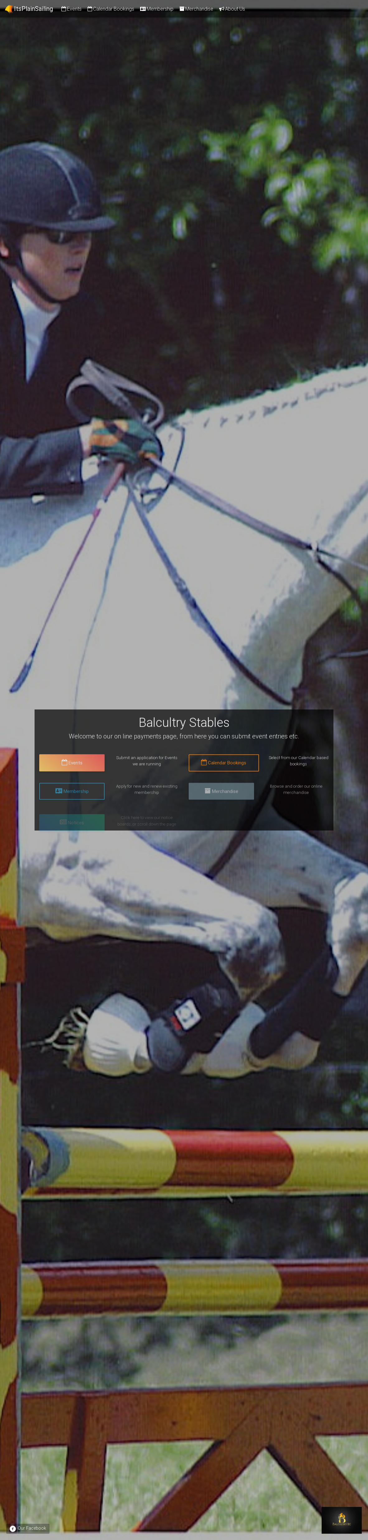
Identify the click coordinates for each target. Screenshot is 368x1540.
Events (71, 9)
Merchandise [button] (221, 796)
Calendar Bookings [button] (223, 765)
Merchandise (195, 9)
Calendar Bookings (110, 9)
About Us (231, 9)
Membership (156, 9)
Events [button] (72, 765)
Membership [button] (72, 796)
